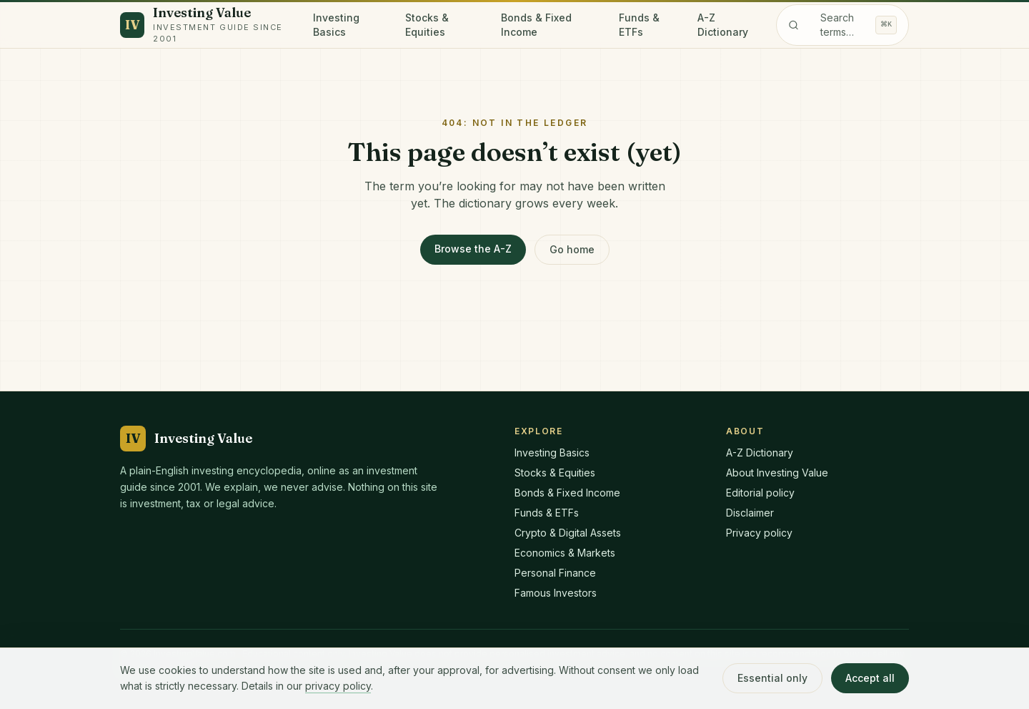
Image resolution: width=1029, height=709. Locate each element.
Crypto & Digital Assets (567, 533)
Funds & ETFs (639, 24)
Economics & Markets (564, 553)
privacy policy (338, 686)
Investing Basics (336, 24)
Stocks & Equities (427, 24)
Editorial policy (760, 492)
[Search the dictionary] (842, 25)
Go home (572, 249)
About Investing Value (777, 472)
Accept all (870, 678)
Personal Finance (555, 573)
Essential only (772, 678)
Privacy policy (759, 533)
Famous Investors (555, 593)
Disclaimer (750, 513)
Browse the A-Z (473, 249)
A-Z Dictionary (722, 24)
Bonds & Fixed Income (536, 24)
